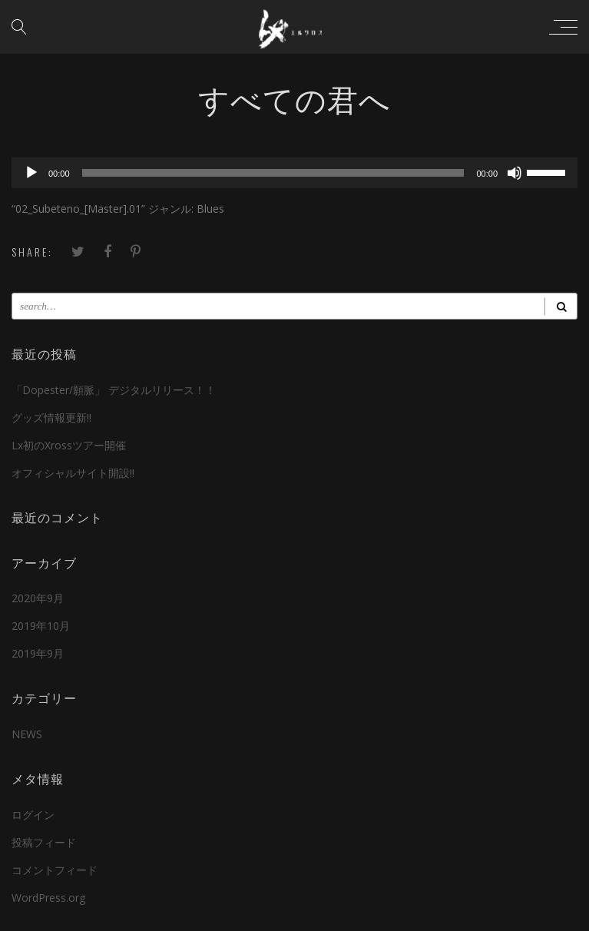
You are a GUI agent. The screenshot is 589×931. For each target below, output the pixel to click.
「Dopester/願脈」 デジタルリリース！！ (114, 390)
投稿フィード (44, 842)
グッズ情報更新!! (51, 417)
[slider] (273, 173)
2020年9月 (38, 598)
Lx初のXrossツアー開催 (69, 445)
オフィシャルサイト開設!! (73, 473)
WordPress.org (48, 897)
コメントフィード (55, 870)
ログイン (33, 814)
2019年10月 (41, 625)
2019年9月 (38, 653)
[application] (294, 172)
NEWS (27, 734)
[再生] (31, 173)
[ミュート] (514, 173)
